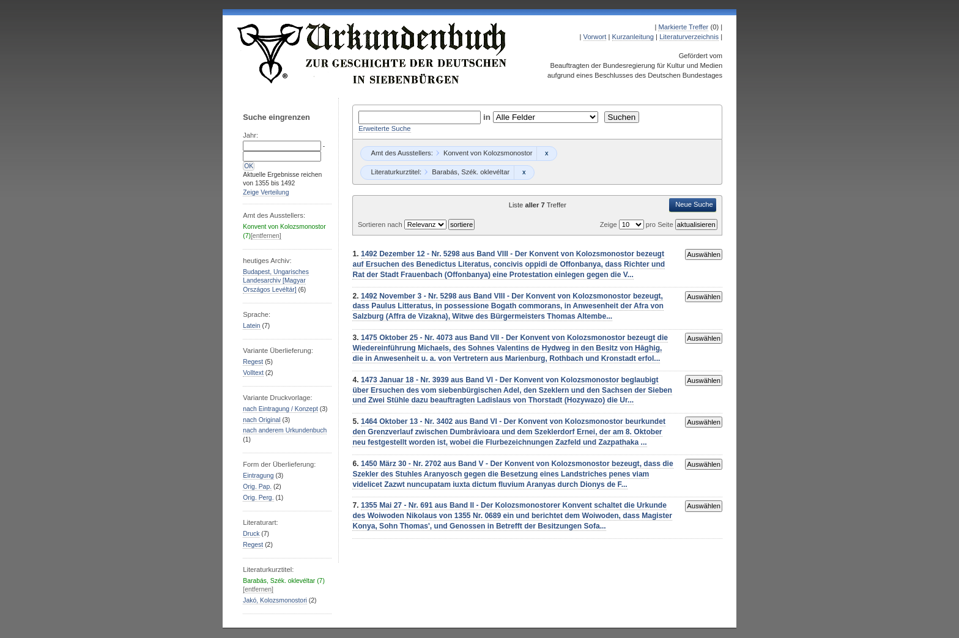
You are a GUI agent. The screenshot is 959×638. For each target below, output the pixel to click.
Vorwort (595, 36)
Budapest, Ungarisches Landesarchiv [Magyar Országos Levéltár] (276, 281)
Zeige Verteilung (266, 192)
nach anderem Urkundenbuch (285, 430)
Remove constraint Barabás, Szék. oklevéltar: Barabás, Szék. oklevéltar (524, 172)
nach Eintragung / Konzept (280, 409)
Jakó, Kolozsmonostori (275, 600)
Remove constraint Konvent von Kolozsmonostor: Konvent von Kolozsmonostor (546, 153)
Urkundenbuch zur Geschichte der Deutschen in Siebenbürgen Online (372, 53)
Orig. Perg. (258, 497)
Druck (251, 533)
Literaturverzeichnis (689, 36)
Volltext (253, 372)
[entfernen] (266, 235)
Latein (251, 325)
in (488, 117)
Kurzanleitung (633, 36)
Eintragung (258, 475)
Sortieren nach (381, 224)
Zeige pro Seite (637, 224)
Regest (253, 361)
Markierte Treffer (683, 27)
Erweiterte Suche (384, 128)
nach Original (261, 420)
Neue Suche (694, 204)
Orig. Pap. (257, 486)
